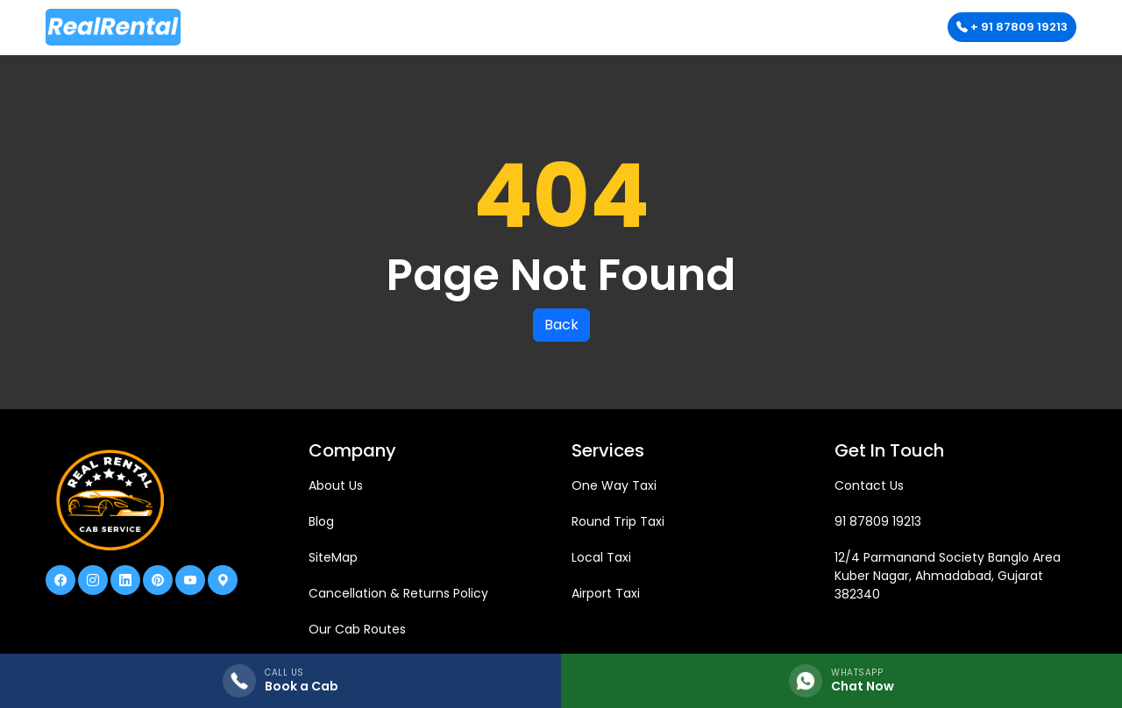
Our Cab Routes (357, 629)
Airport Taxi (606, 593)
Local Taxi (601, 557)
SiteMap (333, 557)
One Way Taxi (614, 485)
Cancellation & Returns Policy (398, 593)
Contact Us (869, 485)
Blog (321, 521)
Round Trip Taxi (618, 521)
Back (561, 325)
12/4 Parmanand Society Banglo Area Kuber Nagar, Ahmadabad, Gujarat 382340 (947, 576)
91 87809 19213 (877, 521)
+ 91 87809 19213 (1012, 26)
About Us (336, 485)
